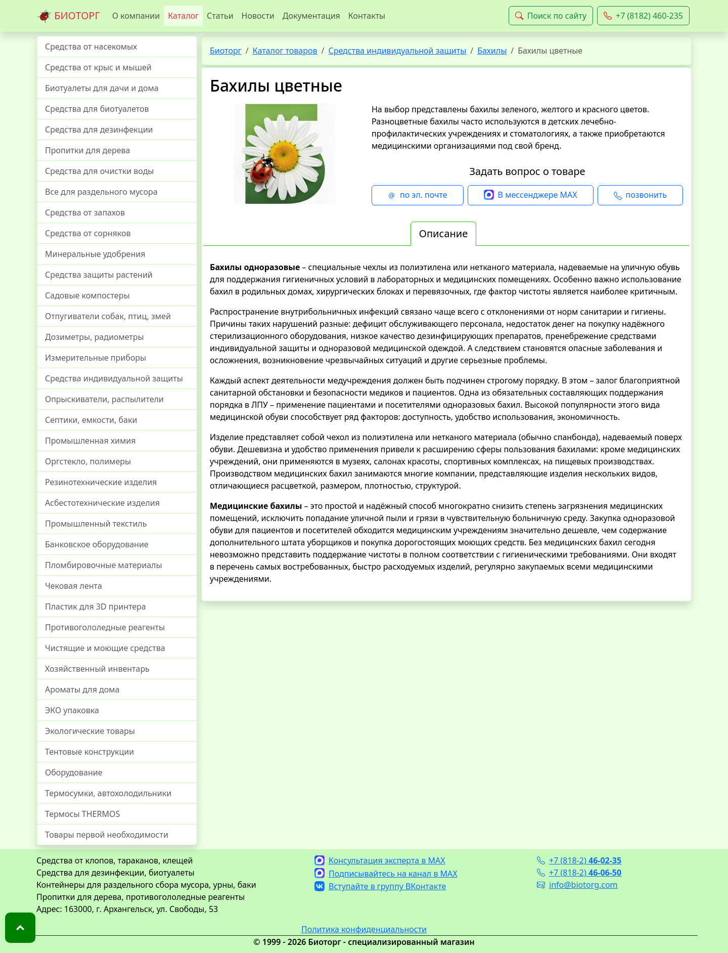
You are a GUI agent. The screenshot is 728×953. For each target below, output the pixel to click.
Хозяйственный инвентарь (97, 668)
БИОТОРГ (68, 16)
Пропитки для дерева (87, 150)
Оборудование (74, 772)
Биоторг (226, 50)
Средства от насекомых (91, 46)
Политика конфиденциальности (364, 929)
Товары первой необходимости (106, 834)
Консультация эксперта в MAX (379, 860)
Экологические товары (90, 731)
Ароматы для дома (82, 689)
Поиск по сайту (550, 15)
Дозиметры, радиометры (94, 336)
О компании (136, 15)
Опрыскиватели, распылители (104, 399)
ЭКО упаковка (72, 710)
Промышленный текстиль (96, 523)
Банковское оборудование (97, 544)
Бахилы (492, 50)
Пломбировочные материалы (103, 565)
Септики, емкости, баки (91, 419)
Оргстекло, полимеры (88, 461)
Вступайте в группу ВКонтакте (380, 886)
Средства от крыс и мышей (98, 67)
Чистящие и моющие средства (105, 648)
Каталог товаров (285, 50)
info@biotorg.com (577, 884)
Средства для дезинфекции (99, 129)
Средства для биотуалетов (97, 108)
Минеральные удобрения (95, 253)
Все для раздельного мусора (101, 191)
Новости (258, 15)
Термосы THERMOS (82, 813)
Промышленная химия (90, 440)
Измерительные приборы (95, 357)
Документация (311, 15)
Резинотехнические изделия (101, 482)
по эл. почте (417, 195)
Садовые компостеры (87, 295)
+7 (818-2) (579, 860)
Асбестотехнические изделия (102, 502)
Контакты (366, 15)
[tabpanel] (446, 423)
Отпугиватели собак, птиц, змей (108, 316)
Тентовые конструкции (89, 751)
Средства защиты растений (99, 274)
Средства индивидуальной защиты (114, 378)
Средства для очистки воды (99, 171)
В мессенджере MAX (530, 195)
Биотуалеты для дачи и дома (102, 88)
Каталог (183, 15)
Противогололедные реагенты (105, 627)
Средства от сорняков (87, 233)
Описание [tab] (443, 233)
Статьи (220, 15)
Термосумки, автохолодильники (108, 793)
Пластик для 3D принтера (95, 606)
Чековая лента (73, 585)
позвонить (640, 195)
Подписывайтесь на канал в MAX (386, 873)
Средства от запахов (85, 212)
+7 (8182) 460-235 (643, 15)
